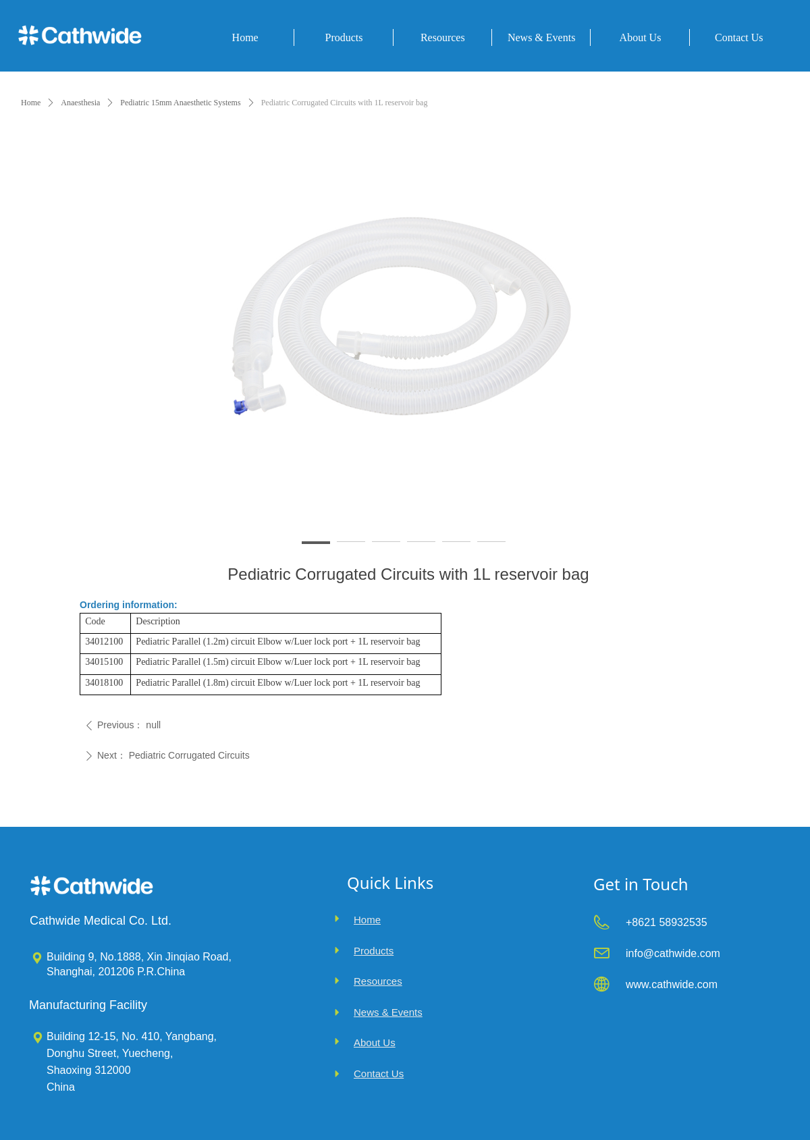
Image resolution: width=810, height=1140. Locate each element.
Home (30, 102)
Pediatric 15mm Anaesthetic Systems (180, 102)
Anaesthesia (80, 102)
